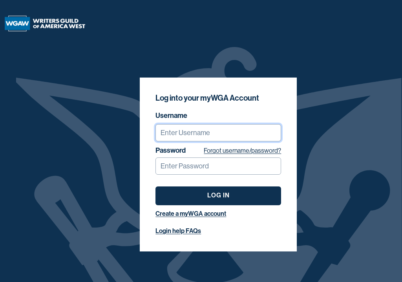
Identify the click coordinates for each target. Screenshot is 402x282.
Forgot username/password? (242, 150)
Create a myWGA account (190, 213)
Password (170, 150)
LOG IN (218, 195)
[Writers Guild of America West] (45, 23)
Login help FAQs (178, 231)
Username (171, 115)
